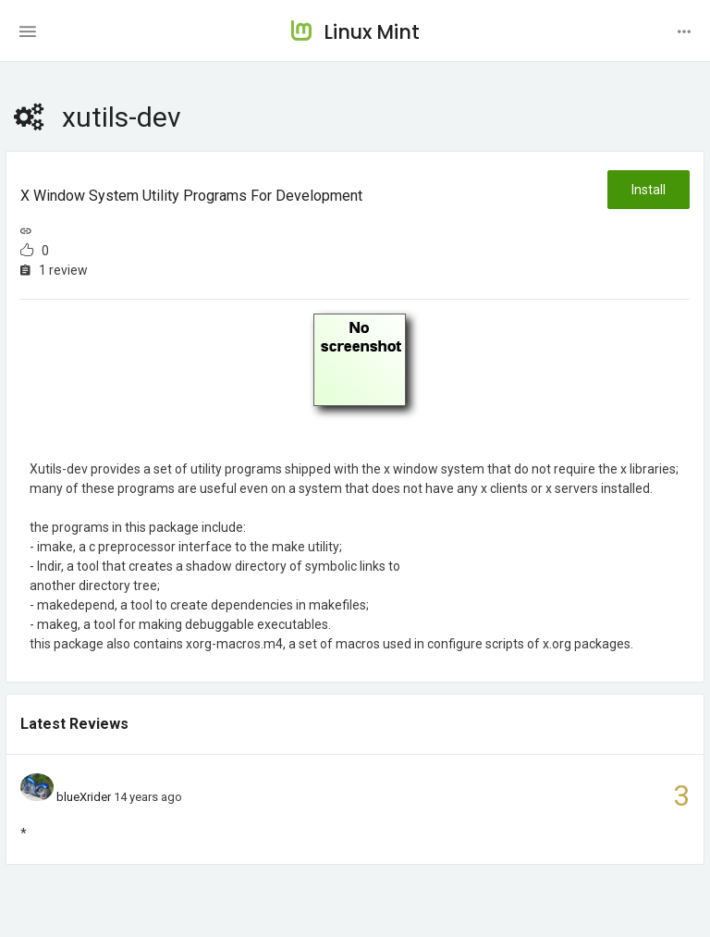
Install (648, 189)
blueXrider (83, 797)
